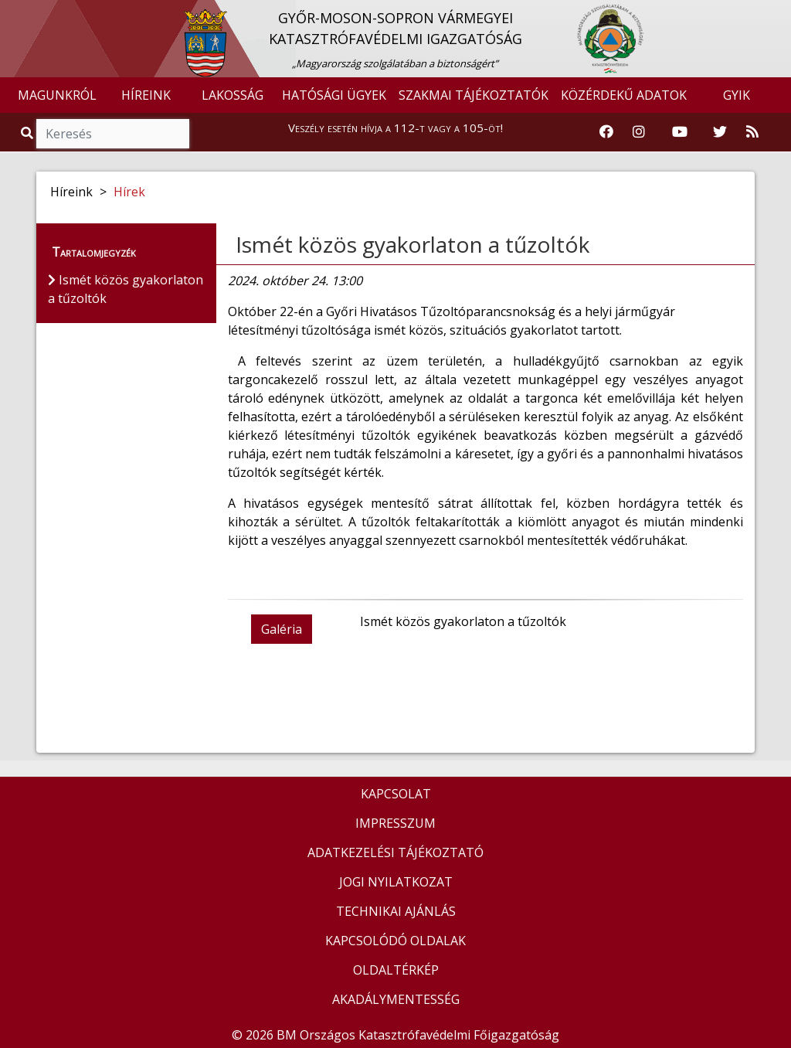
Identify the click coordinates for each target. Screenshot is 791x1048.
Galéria (281, 629)
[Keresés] (112, 133)
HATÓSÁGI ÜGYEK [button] (334, 95)
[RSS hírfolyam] (752, 132)
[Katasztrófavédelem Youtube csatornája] (679, 132)
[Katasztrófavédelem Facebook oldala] (606, 132)
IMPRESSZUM (395, 823)
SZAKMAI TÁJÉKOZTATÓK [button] (473, 95)
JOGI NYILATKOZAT (396, 881)
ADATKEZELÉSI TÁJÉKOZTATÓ (395, 852)
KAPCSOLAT (396, 793)
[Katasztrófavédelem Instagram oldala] (639, 132)
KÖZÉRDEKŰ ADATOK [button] (624, 95)
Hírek (129, 191)
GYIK (736, 95)
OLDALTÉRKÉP (396, 969)
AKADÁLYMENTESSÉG (396, 999)
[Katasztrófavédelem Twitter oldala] (719, 132)
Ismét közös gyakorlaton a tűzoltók (412, 244)
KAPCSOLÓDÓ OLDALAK (395, 940)
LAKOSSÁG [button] (232, 95)
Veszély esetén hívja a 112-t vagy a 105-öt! (395, 127)
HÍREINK (146, 95)
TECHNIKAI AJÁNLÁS (396, 911)
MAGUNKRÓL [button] (57, 95)
